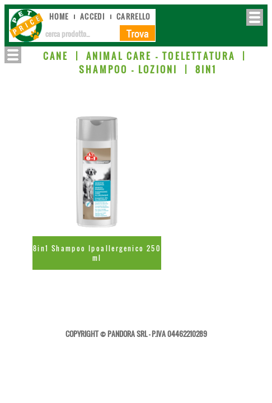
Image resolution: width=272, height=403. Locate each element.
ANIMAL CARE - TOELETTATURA (161, 56)
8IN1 (206, 69)
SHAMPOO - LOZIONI (128, 69)
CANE (56, 56)
